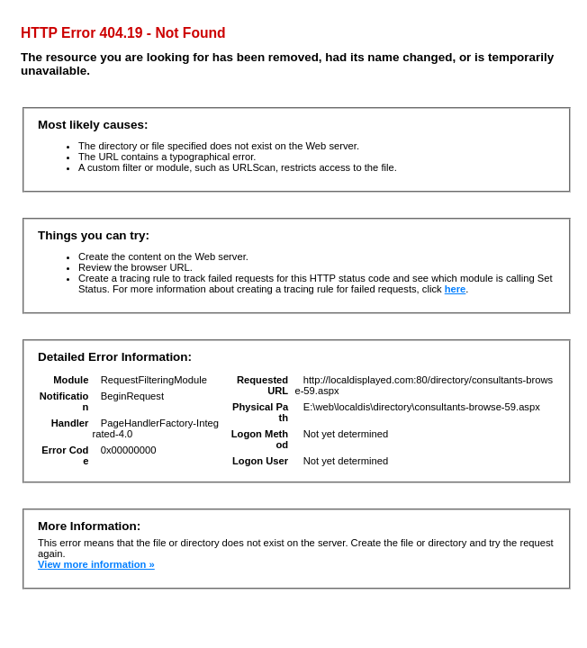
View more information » (96, 564)
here (455, 289)
